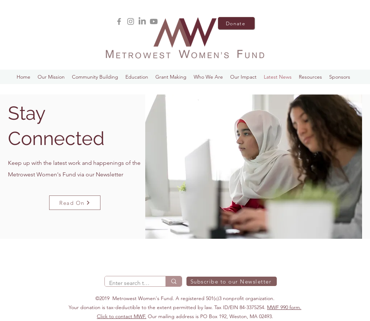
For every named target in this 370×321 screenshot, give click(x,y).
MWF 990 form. (284, 307)
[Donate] (236, 23)
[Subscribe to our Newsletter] (231, 281)
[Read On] (74, 202)
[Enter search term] (129, 283)
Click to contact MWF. (121, 316)
